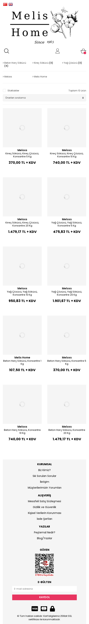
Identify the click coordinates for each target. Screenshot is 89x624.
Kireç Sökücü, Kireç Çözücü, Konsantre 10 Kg (67, 155)
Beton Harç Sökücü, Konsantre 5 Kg (66, 362)
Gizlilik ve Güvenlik (44, 507)
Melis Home (22, 357)
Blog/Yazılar (44, 538)
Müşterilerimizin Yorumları (44, 488)
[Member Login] (58, 51)
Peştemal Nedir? (44, 532)
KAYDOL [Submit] (44, 597)
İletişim (44, 482)
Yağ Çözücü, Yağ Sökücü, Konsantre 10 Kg (22, 293)
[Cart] (83, 51)
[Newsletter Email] (44, 589)
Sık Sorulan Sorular (44, 476)
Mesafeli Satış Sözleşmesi (44, 501)
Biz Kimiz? (44, 470)
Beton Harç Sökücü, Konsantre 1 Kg (22, 362)
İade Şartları (44, 519)
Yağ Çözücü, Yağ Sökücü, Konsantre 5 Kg (66, 224)
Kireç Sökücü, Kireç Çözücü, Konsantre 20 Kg (22, 224)
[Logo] (44, 25)
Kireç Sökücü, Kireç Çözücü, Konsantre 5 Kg (22, 155)
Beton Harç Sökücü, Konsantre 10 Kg (22, 431)
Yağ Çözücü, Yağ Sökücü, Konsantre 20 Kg (66, 293)
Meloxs (22, 150)
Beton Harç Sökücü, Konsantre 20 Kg (66, 431)
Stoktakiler (13, 90)
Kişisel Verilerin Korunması (44, 513)
